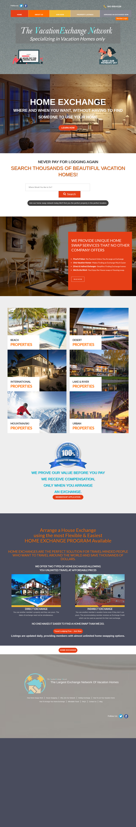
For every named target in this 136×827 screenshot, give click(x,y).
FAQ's (84, 701)
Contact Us (92, 701)
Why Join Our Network (67, 698)
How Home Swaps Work (35, 698)
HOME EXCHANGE (68, 650)
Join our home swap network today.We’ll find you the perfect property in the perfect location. (68, 203)
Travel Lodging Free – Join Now (68, 631)
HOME (19, 14)
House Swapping (51, 698)
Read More (78, 279)
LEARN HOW (68, 128)
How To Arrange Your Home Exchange (52, 701)
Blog (100, 701)
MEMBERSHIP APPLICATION (68, 497)
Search (69, 194)
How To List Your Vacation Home (104, 698)
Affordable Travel (73, 701)
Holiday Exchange (84, 698)
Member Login (121, 18)
